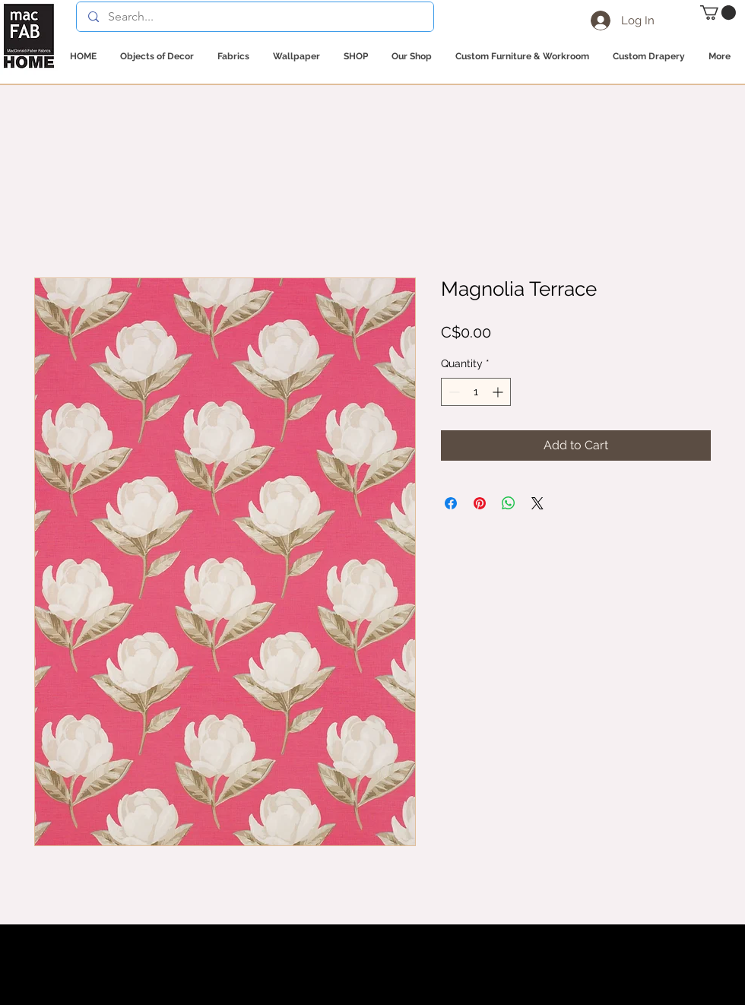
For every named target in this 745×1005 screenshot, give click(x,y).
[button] (718, 12)
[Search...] (254, 16)
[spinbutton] (476, 392)
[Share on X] (537, 503)
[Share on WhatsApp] (508, 503)
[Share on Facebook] (451, 503)
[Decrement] (452, 392)
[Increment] (499, 392)
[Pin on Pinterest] (480, 503)
